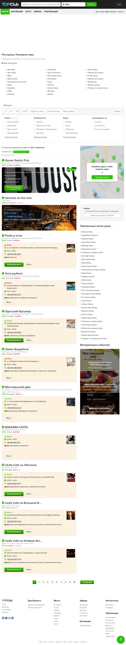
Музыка (108, 626)
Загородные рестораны (17, 82)
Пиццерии (52, 69)
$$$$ (25, 111)
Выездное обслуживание (45, 129)
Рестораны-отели (55, 76)
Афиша (37, 11)
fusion (66, 126)
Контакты (5, 612)
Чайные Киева (87, 304)
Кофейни (11, 88)
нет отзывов (11, 203)
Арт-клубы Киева (88, 259)
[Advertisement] (63, 33)
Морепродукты (32, 371)
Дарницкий (10, 126)
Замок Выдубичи (15, 349)
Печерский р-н (33, 361)
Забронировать (14, 264)
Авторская (33, 298)
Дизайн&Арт (110, 628)
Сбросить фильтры (8, 155)
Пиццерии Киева (88, 287)
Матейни (51, 91)
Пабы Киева (86, 280)
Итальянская (33, 525)
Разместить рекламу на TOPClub (102, 216)
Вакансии (5, 607)
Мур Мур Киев (87, 246)
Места (5, 11)
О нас (4, 604)
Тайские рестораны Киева (92, 321)
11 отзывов (9, 165)
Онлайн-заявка (53, 111)
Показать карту (102, 177)
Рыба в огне (12, 235)
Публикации (51, 11)
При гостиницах (54, 73)
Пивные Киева (87, 283)
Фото (28, 11)
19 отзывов (11, 394)
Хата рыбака (12, 273)
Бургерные (92, 82)
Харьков (58, 642)
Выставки (83, 610)
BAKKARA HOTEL (15, 427)
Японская (42, 487)
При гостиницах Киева (91, 290)
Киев (64, 642)
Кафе (10, 85)
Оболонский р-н (36, 477)
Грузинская (43, 371)
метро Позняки (41, 553)
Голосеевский (12, 122)
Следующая (87, 582)
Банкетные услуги (42, 126)
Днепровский (11, 133)
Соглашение (6, 610)
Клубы (56, 608)
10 (74, 582)
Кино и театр (110, 623)
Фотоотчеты (112, 600)
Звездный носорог (89, 249)
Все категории (10, 63)
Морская (23, 371)
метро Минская (48, 477)
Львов (76, 642)
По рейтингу (100, 126)
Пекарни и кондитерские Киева (94, 339)
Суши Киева (86, 301)
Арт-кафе (11, 69)
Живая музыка (94, 85)
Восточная (13, 525)
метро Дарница (40, 401)
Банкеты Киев (87, 232)
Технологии (110, 631)
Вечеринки (84, 605)
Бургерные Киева (89, 332)
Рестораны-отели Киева (91, 294)
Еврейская (31, 336)
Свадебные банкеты (90, 235)
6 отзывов (10, 316)
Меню (28, 188)
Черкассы (83, 642)
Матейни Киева (88, 311)
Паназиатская (34, 220)
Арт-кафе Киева (88, 256)
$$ (11, 111)
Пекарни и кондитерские (98, 88)
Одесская (13, 257)
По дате (98, 122)
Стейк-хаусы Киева (89, 325)
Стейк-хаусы (93, 76)
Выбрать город (116, 12)
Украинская (24, 220)
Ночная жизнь (111, 617)
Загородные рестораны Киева (94, 270)
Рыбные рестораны (95, 79)
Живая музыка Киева (90, 335)
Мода (108, 634)
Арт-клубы (12, 73)
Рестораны (52, 79)
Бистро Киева (87, 314)
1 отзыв (9, 240)
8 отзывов (8, 470)
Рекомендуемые (85, 626)
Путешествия (110, 636)
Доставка (39, 133)
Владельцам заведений (36, 605)
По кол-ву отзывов (102, 129)
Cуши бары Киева (89, 242)
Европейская (14, 182)
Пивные (11, 94)
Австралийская (70, 133)
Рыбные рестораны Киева (92, 328)
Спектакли (83, 613)
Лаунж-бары (93, 69)
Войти (119, 4)
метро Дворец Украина (51, 515)
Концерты (83, 608)
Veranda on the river (17, 198)
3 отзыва (9, 354)
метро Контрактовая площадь (61, 172)
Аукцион (38, 122)
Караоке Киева (87, 239)
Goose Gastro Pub (15, 160)
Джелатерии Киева (89, 266)
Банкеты (57, 616)
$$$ (17, 111)
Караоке (57, 610)
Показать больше (11, 137)
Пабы (10, 91)
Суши (50, 82)
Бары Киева (86, 263)
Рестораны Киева (88, 297)
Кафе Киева (86, 273)
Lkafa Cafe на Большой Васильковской (22, 503)
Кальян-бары (53, 88)
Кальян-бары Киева (89, 308)
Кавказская (24, 487)
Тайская (41, 525)
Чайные (51, 85)
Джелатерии (13, 79)
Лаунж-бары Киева (89, 318)
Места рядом (68, 111)
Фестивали (83, 616)
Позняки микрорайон (42, 286)
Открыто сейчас (37, 111)
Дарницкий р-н (28, 286)
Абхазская (68, 129)
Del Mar (67, 122)
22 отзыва (9, 278)
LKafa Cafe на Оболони (19, 465)
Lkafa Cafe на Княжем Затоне (22, 540)
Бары (10, 76)
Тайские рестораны (95, 73)
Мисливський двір (16, 387)
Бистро (50, 94)
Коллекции (17, 11)
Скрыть (117, 111)
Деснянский (11, 129)
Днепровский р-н (31, 323)
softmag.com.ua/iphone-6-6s (92, 252)
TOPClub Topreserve (35, 608)
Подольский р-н (30, 172)
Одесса (51, 642)
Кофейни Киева (88, 277)
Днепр (70, 642)
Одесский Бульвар (16, 311)
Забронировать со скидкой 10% (14, 188)
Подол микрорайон (43, 172)
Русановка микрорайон (46, 323)
